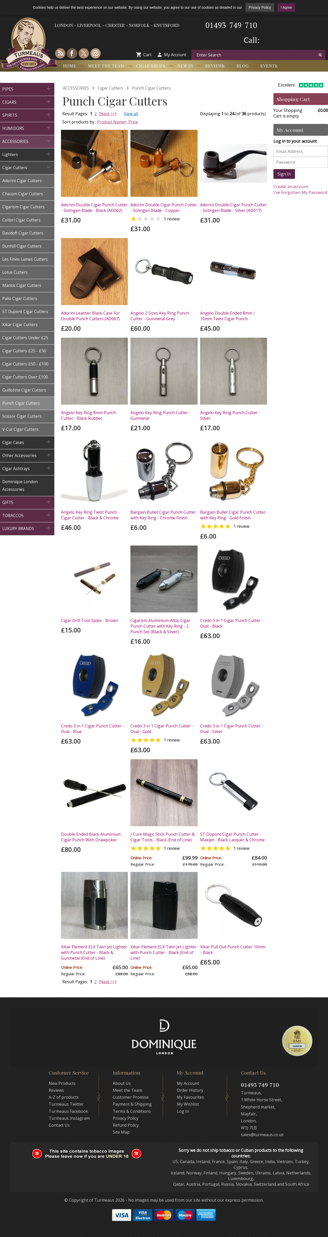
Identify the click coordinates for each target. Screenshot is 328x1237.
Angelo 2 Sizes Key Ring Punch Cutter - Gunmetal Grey (159, 316)
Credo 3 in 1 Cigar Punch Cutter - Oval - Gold (161, 728)
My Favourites (190, 1097)
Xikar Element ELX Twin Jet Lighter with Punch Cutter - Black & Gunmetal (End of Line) (94, 952)
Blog (243, 66)
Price (133, 122)
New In (185, 66)
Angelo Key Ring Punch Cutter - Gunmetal (160, 415)
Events (269, 66)
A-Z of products (64, 1097)
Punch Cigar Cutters (151, 88)
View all (131, 113)
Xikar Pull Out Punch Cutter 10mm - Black (232, 949)
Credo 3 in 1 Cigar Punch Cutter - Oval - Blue (92, 728)
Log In (183, 1111)
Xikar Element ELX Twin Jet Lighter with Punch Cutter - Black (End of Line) (163, 952)
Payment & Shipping (132, 1104)
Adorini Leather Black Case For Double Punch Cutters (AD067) (90, 316)
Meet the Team (106, 66)
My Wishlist (188, 1104)
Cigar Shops (151, 66)
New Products (62, 1083)
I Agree (286, 7)
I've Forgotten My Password (300, 192)
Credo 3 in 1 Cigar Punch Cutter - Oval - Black (231, 623)
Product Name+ (112, 122)
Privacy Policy (260, 7)
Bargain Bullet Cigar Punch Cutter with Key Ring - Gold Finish (232, 515)
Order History (190, 1090)
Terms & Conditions (132, 1111)
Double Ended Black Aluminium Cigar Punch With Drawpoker (91, 837)
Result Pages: (75, 982)
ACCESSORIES (76, 88)
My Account (175, 54)
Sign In (284, 174)
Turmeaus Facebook (68, 1111)
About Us (122, 1083)
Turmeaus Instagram (69, 1118)
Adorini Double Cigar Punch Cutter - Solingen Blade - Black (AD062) (94, 207)
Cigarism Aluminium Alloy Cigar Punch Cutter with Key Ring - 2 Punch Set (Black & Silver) (160, 626)
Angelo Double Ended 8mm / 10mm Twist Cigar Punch (227, 316)
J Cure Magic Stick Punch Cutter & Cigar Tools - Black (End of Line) (162, 837)
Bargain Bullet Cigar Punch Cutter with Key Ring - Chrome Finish (163, 515)
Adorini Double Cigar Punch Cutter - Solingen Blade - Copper (163, 207)
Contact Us (59, 1125)
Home (69, 66)
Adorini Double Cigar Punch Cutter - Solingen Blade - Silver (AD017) (233, 207)
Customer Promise (131, 1097)
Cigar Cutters (110, 88)
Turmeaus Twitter (66, 1104)
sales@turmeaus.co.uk (262, 1134)
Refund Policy (126, 1125)
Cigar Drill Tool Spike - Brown (89, 620)
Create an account (290, 186)
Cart (147, 54)
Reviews (215, 66)
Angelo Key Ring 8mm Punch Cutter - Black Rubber (88, 415)
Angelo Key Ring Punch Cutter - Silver (230, 415)
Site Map (121, 1132)
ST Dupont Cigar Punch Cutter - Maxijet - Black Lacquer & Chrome (232, 837)
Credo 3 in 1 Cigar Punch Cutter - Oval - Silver (231, 728)
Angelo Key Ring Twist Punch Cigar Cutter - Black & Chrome (90, 515)
